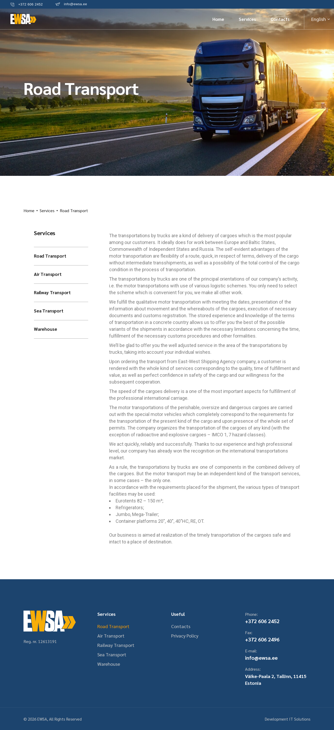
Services (47, 210)
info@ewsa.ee (261, 657)
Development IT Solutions (288, 718)
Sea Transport (48, 311)
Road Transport (50, 256)
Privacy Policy (184, 635)
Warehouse (45, 329)
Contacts (180, 626)
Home (28, 210)
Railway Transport (52, 292)
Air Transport (48, 274)
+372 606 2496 (262, 639)
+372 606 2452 (262, 621)
